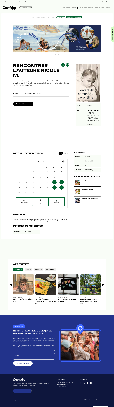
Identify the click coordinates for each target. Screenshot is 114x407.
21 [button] (61, 182)
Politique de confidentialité (18, 400)
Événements (18, 269)
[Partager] (63, 65)
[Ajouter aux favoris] (67, 65)
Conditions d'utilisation (30, 400)
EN (102, 1)
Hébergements (99, 7)
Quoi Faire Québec (40, 17)
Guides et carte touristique (18, 1)
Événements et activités (50, 17)
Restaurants (38, 269)
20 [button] (54, 182)
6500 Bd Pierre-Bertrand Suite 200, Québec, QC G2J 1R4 (66, 383)
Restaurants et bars (86, 7)
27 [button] (54, 187)
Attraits (108, 7)
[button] (55, 54)
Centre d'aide (40, 400)
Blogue (26, 1)
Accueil (4, 1)
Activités (28, 269)
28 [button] (61, 187)
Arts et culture (89, 169)
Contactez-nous (61, 386)
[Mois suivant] (63, 161)
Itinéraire (90, 124)
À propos (9, 1)
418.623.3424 (28, 231)
